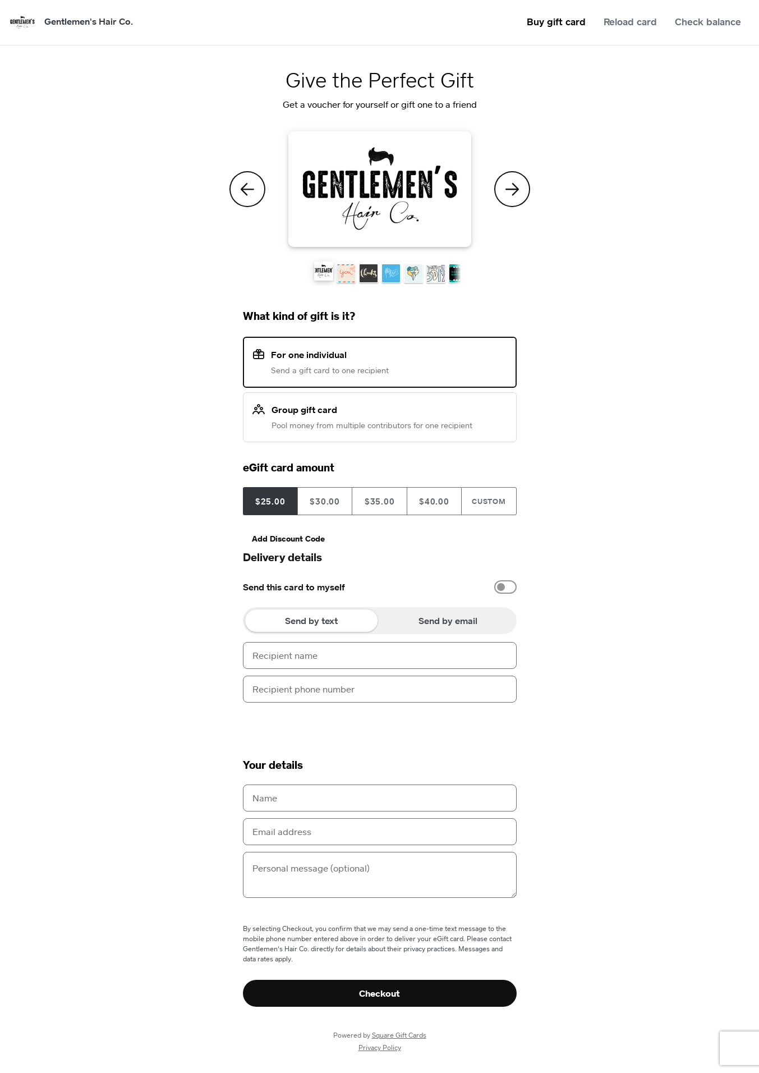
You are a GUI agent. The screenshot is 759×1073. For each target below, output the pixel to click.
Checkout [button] (379, 993)
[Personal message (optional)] (380, 875)
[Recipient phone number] (380, 689)
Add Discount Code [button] (288, 538)
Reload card (630, 21)
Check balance (708, 21)
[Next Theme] (512, 189)
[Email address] (380, 831)
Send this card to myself (294, 587)
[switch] (505, 587)
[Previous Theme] (247, 189)
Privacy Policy (379, 1047)
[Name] (380, 798)
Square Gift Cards (399, 1035)
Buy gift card (556, 21)
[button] (323, 271)
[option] (379, 587)
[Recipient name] (380, 655)
